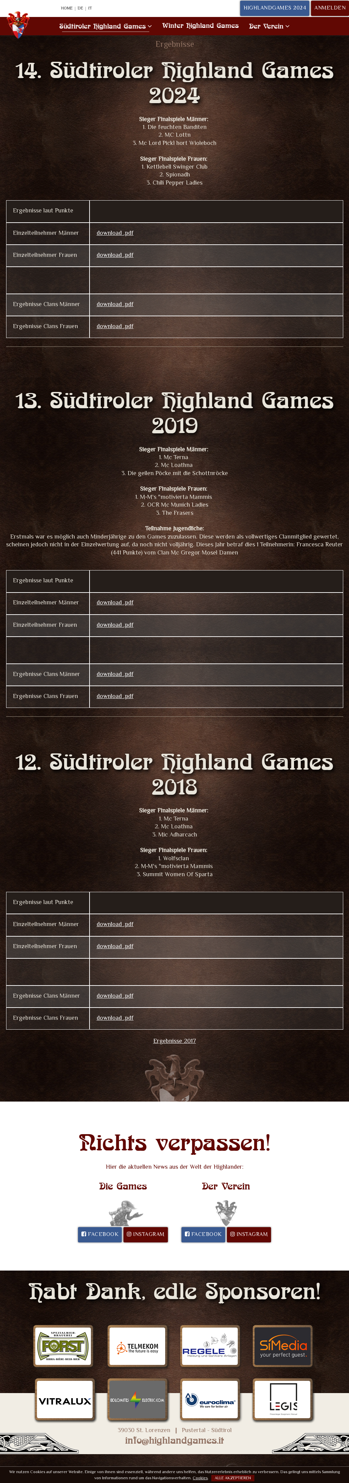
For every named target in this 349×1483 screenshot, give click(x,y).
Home (67, 9)
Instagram (145, 1235)
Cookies (200, 1478)
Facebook (99, 1235)
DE (80, 9)
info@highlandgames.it (174, 1440)
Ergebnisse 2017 (174, 1041)
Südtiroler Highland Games (105, 26)
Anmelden (330, 8)
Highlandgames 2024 (275, 8)
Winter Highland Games (200, 25)
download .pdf (115, 233)
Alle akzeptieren (233, 1478)
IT (90, 9)
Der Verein (269, 26)
